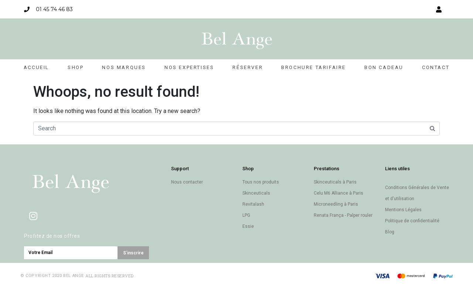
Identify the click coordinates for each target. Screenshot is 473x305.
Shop (76, 67)
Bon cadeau (384, 67)
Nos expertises (189, 67)
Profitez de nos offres (52, 236)
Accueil (36, 67)
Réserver (247, 67)
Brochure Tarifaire (313, 67)
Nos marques (124, 67)
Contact (435, 67)
